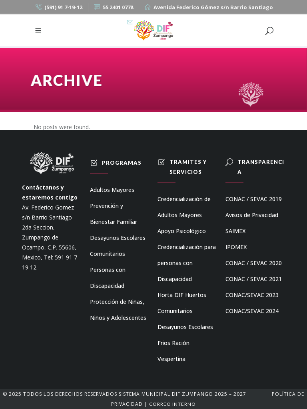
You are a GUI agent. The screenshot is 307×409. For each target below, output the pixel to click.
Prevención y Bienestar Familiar (113, 213)
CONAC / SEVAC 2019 (253, 199)
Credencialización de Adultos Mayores (184, 207)
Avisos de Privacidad (251, 215)
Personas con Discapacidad (108, 277)
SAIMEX (235, 231)
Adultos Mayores (112, 190)
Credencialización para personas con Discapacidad (186, 263)
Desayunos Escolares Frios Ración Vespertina (185, 343)
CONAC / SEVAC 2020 (253, 263)
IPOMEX (236, 247)
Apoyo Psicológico (181, 231)
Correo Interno (172, 404)
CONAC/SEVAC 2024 (252, 311)
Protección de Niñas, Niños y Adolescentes (118, 309)
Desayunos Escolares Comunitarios (118, 245)
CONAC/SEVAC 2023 (252, 295)
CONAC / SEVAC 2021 (253, 279)
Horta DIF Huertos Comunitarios (181, 303)
